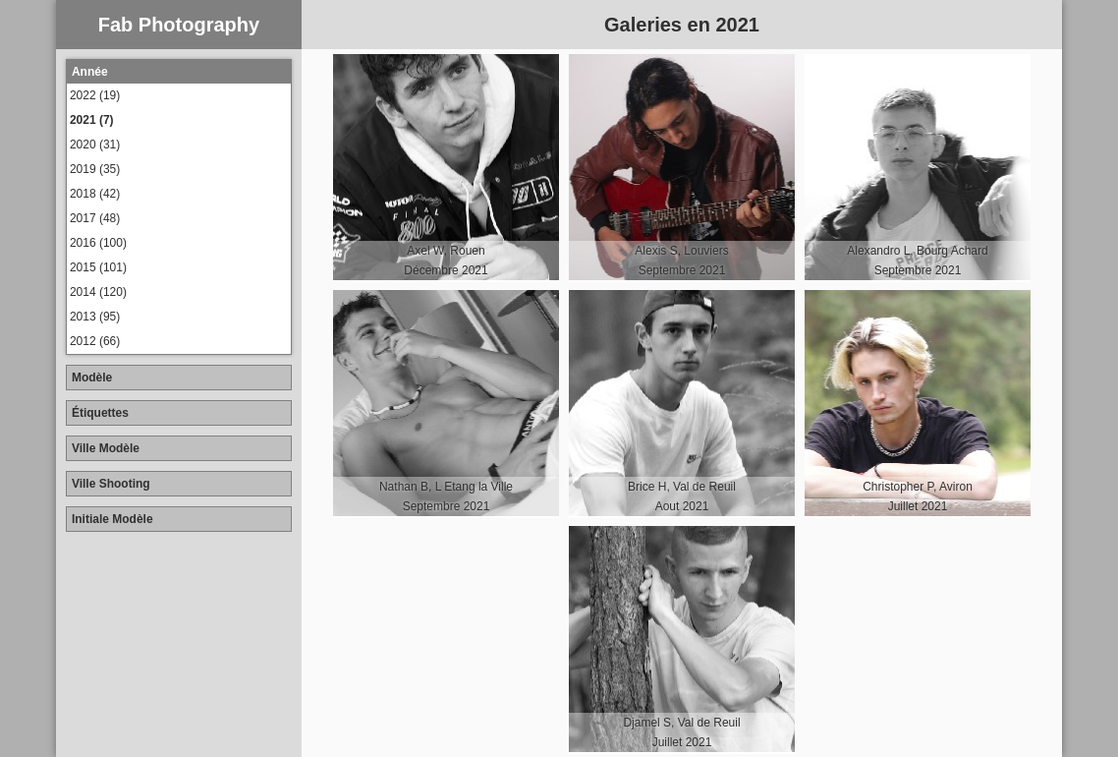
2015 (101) (98, 267)
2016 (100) (98, 243)
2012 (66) (95, 341)
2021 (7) (92, 120)
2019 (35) (95, 169)
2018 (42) (95, 194)
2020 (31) (95, 144)
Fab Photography (178, 24)
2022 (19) (95, 95)
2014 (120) (98, 292)
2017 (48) (95, 218)
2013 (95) (95, 316)
